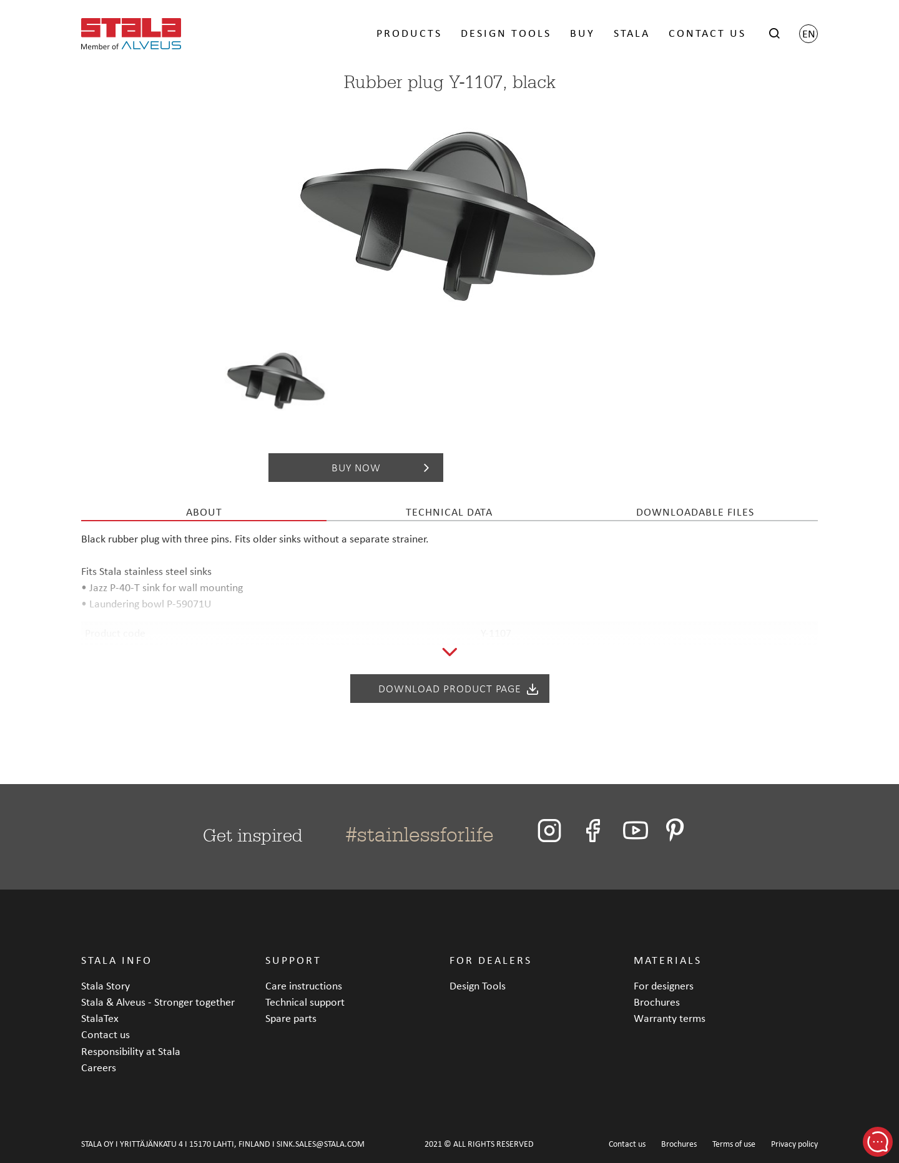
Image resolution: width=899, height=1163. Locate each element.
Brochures (657, 1002)
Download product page (459, 688)
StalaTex (100, 1018)
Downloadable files (695, 512)
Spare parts (291, 1018)
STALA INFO (116, 960)
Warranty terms (669, 1018)
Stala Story (105, 985)
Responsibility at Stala (130, 1051)
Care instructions (303, 985)
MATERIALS (668, 960)
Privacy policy (794, 1144)
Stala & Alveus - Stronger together (158, 1002)
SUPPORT (293, 960)
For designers (664, 985)
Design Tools (478, 985)
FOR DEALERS (491, 960)
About (204, 512)
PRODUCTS (409, 33)
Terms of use (733, 1144)
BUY (582, 33)
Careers (98, 1067)
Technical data (449, 512)
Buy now (383, 467)
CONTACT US (707, 33)
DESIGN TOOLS (506, 33)
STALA (632, 33)
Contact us (105, 1034)
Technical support (305, 1002)
